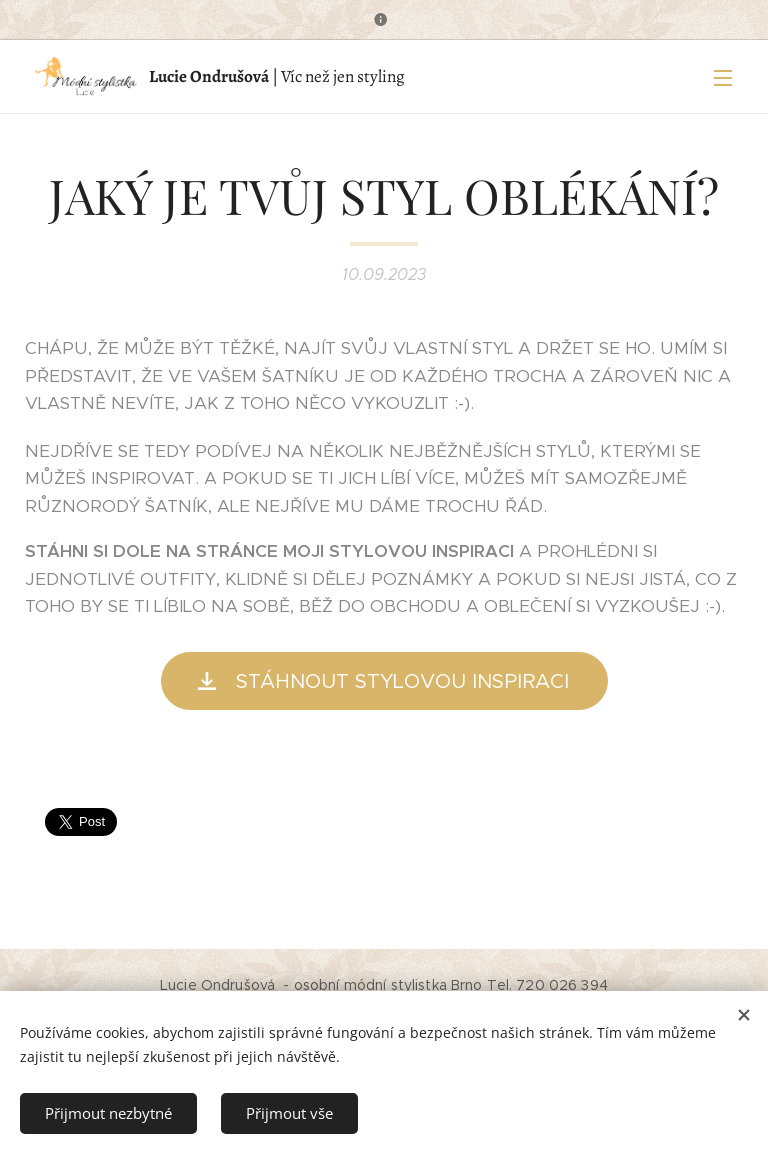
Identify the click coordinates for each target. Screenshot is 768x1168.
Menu (723, 78)
